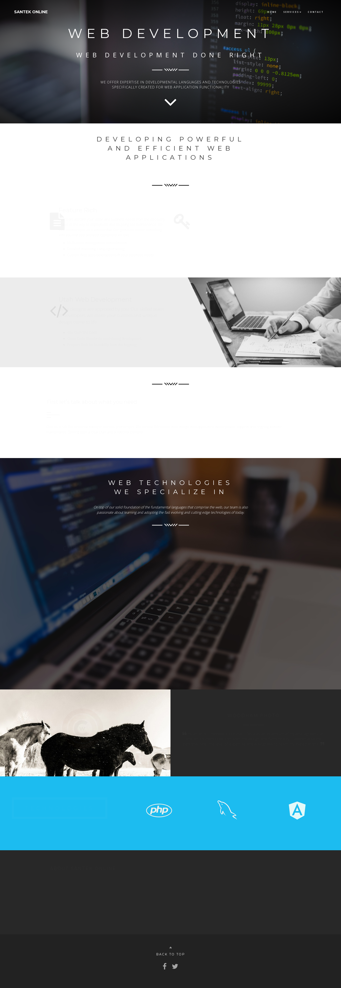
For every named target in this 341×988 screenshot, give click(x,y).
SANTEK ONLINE (31, 12)
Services (292, 11)
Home (272, 11)
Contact (316, 11)
